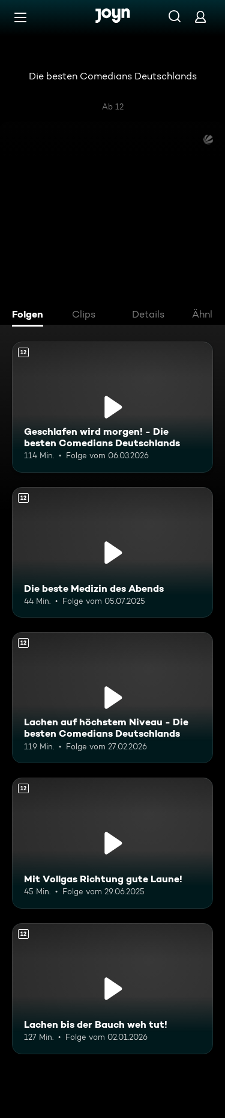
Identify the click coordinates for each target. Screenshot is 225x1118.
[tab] (31, 316)
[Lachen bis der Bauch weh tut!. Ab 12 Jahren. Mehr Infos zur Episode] (112, 988)
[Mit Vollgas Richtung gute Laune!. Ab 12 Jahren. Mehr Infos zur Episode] (112, 843)
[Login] (200, 16)
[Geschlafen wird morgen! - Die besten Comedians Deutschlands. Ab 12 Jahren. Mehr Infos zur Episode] (112, 407)
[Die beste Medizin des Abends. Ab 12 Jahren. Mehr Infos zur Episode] (112, 552)
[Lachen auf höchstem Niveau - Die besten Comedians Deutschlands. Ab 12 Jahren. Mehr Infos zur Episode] (112, 697)
